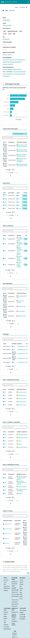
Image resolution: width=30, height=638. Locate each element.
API (13, 586)
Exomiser (6, 612)
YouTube (22, 616)
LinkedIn (22, 614)
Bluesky (22, 618)
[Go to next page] (14, 172)
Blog (21, 612)
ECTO (21, 598)
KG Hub (13, 619)
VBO (21, 592)
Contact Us (6, 586)
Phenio (21, 588)
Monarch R (15, 590)
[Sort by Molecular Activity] (26, 389)
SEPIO (21, 596)
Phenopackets (7, 629)
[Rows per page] (13, 170)
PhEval (5, 614)
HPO (21, 586)
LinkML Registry (14, 624)
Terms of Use (15, 600)
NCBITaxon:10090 (7, 25)
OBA (21, 590)
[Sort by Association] (15, 142)
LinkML (5, 616)
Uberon (21, 582)
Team (5, 582)
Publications (7, 588)
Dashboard (14, 581)
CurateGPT (6, 626)
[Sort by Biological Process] (26, 474)
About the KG (15, 604)
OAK (5, 620)
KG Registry (14, 621)
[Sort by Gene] (6, 142)
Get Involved (23, 610)
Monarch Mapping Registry (14, 616)
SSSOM (5, 618)
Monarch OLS (15, 612)
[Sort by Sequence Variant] (13, 520)
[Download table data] (10, 175)
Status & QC (15, 592)
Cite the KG (14, 602)
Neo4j (14, 588)
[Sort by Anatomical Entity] (26, 293)
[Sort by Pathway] (22, 235)
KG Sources (14, 606)
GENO (21, 594)
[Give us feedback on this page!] (28, 573)
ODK (5, 622)
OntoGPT (6, 624)
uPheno (21, 584)
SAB (5, 584)
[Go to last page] (17, 172)
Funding (6, 590)
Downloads (14, 583)
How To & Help (15, 594)
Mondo (21, 580)
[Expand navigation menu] (28, 2)
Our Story (6, 580)
